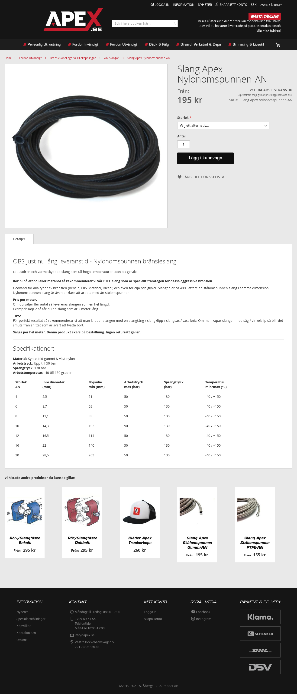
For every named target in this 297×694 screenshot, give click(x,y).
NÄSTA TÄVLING (264, 16)
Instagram (203, 619)
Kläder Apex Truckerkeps (139, 540)
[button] (266, 4)
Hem (8, 58)
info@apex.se (84, 635)
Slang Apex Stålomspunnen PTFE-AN (254, 543)
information (183, 5)
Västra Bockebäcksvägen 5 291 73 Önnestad (95, 644)
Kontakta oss (267, 26)
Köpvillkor (23, 626)
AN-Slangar (111, 58)
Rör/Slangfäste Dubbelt (82, 540)
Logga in (162, 5)
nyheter (205, 5)
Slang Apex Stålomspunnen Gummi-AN (197, 543)
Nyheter (22, 612)
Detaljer (19, 239)
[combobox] (145, 23)
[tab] (19, 239)
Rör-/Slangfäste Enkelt (24, 540)
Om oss (21, 640)
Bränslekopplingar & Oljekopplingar (73, 58)
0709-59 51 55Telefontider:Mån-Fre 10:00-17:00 (90, 623)
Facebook (203, 612)
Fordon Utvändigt (30, 58)
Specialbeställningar (30, 619)
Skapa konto (153, 619)
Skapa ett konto (233, 5)
